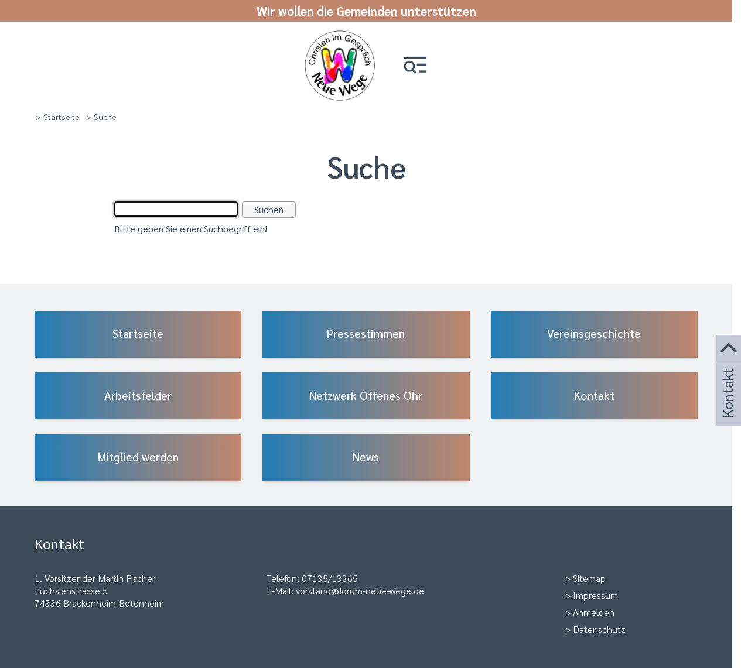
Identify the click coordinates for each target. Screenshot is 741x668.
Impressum (595, 595)
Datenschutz (599, 629)
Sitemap (589, 578)
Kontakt (727, 409)
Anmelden (593, 612)
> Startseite (58, 116)
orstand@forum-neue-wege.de (362, 590)
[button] (415, 66)
